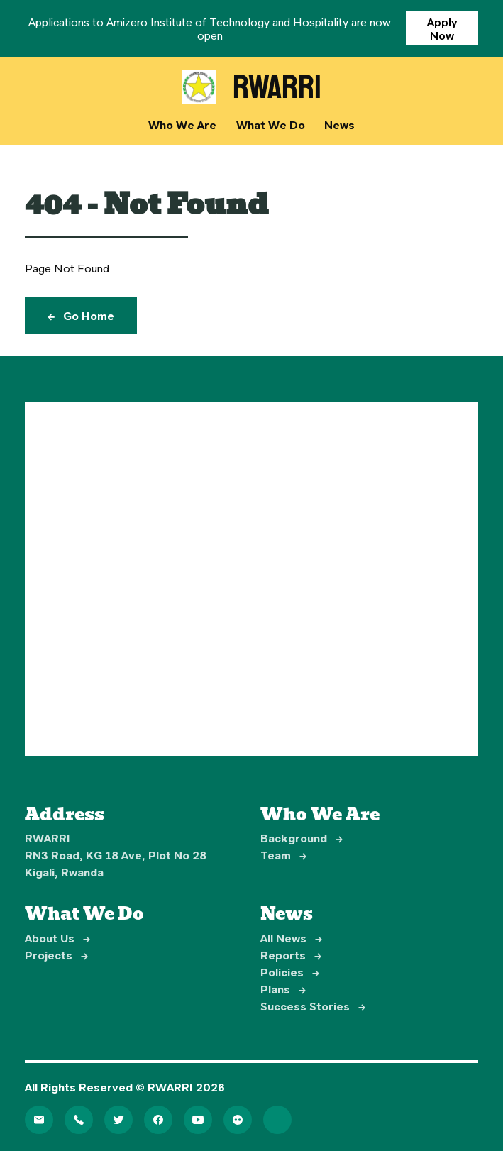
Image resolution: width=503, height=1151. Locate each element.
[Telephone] (79, 1120)
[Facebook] (158, 1120)
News (339, 124)
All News (291, 938)
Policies (289, 972)
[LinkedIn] (277, 1120)
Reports (290, 955)
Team (283, 854)
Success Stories (312, 1006)
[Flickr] (237, 1120)
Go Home (81, 315)
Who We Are (182, 124)
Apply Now (442, 28)
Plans (283, 989)
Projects (56, 955)
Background (301, 837)
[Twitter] (118, 1120)
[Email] (39, 1120)
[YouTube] (198, 1120)
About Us (57, 938)
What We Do (270, 124)
